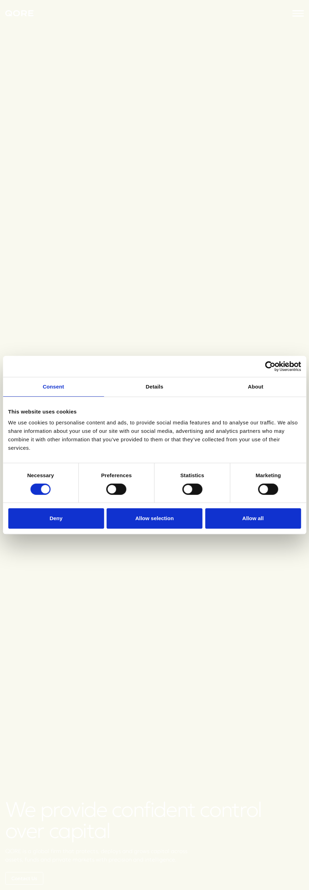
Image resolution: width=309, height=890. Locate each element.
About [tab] (256, 387)
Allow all (253, 518)
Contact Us (24, 878)
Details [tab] (154, 387)
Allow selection (154, 518)
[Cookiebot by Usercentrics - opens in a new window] (270, 366)
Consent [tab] (53, 387)
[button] (298, 13)
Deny (56, 518)
